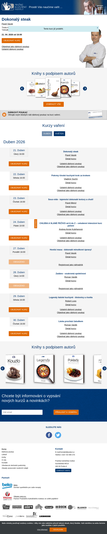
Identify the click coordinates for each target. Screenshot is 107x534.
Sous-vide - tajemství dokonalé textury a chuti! (70, 199)
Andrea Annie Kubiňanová (71, 229)
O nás (4, 460)
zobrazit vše (53, 104)
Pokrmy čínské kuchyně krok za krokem (70, 175)
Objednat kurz (12, 40)
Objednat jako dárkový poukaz (15, 46)
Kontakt (4, 463)
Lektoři (4, 454)
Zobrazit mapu (63, 470)
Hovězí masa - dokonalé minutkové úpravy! (71, 250)
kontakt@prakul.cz (67, 452)
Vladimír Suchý (71, 179)
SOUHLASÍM (58, 530)
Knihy (4, 457)
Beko (15, 485)
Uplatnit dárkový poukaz (12, 49)
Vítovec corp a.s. (20, 496)
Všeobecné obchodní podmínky (14, 465)
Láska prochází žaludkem (70, 321)
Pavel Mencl (70, 203)
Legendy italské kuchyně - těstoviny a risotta (70, 297)
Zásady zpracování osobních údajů (15, 468)
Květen (59, 134)
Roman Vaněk (70, 277)
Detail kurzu (70, 159)
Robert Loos (70, 301)
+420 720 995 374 (68, 455)
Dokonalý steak (16, 19)
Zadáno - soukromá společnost (71, 273)
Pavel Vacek (7, 24)
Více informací (42, 530)
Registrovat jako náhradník (71, 265)
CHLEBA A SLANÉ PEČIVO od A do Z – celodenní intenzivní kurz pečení (70, 224)
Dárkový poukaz (8, 452)
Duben (46, 134)
